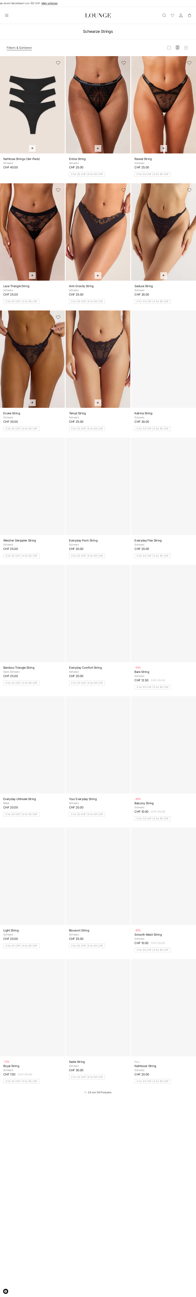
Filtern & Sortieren (19, 47)
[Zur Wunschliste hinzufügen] (58, 62)
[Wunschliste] (172, 15)
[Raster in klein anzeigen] (186, 47)
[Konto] (181, 15)
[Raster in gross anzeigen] (169, 47)
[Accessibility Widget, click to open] (5, 1291)
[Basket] (189, 15)
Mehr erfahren (50, 3)
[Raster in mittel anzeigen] (177, 47)
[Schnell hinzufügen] (32, 148)
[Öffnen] (6, 15)
